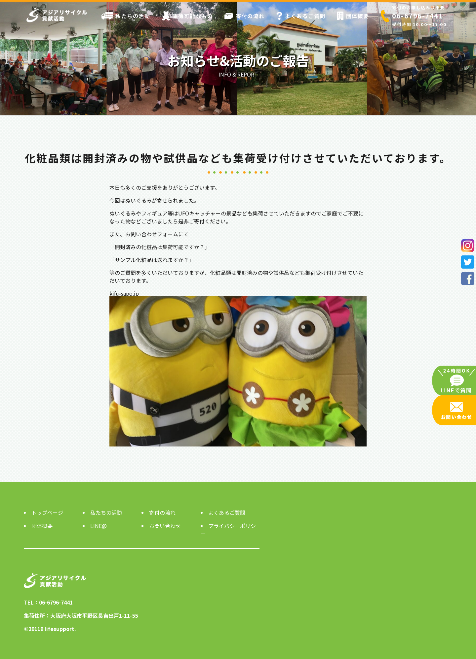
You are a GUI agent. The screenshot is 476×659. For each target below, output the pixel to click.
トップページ (47, 512)
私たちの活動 (125, 16)
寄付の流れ (244, 16)
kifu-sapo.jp (124, 293)
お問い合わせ (165, 526)
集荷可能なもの (187, 16)
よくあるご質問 (301, 16)
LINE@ (98, 526)
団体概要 (353, 16)
